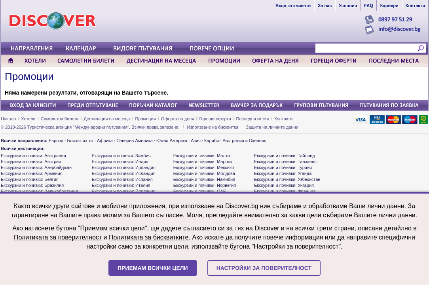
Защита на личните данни (272, 127)
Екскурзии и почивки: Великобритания (39, 191)
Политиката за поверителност (58, 237)
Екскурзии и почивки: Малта (201, 155)
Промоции (29, 76)
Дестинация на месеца (107, 118)
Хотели (28, 118)
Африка (105, 140)
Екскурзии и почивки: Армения (32, 173)
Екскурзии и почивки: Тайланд (284, 155)
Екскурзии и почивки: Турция (283, 167)
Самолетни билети (60, 118)
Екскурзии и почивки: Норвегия (204, 185)
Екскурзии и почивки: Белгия (30, 179)
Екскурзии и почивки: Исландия (124, 173)
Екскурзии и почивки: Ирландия (124, 167)
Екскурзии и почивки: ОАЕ (199, 191)
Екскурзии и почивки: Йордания (124, 191)
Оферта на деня (177, 118)
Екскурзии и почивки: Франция (284, 191)
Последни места (253, 118)
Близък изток (80, 140)
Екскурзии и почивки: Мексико (203, 167)
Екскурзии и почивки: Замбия (121, 155)
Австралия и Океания (244, 140)
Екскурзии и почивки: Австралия (33, 155)
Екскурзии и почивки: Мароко (202, 161)
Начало (8, 118)
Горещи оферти (215, 118)
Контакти (283, 118)
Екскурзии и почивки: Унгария (284, 185)
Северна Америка (134, 140)
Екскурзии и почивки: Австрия (31, 161)
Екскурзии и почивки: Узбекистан (287, 179)
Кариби (211, 140)
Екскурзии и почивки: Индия (120, 161)
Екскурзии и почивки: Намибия (204, 179)
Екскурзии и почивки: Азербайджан (36, 167)
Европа (56, 140)
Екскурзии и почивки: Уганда (282, 173)
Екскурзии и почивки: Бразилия (32, 185)
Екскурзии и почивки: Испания (122, 179)
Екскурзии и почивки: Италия (121, 185)
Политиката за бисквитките (149, 237)
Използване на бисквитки (212, 127)
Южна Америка (171, 140)
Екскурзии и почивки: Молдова (204, 173)
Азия (195, 140)
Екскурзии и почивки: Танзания (285, 161)
